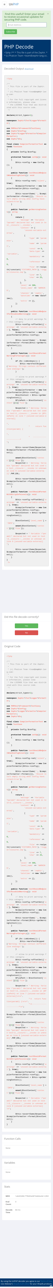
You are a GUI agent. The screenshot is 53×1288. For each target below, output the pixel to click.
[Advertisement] (26, 592)
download (29, 69)
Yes (26, 625)
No (26, 632)
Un (14, 4)
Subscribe (10, 31)
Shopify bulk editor (21, 1284)
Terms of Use (46, 1281)
